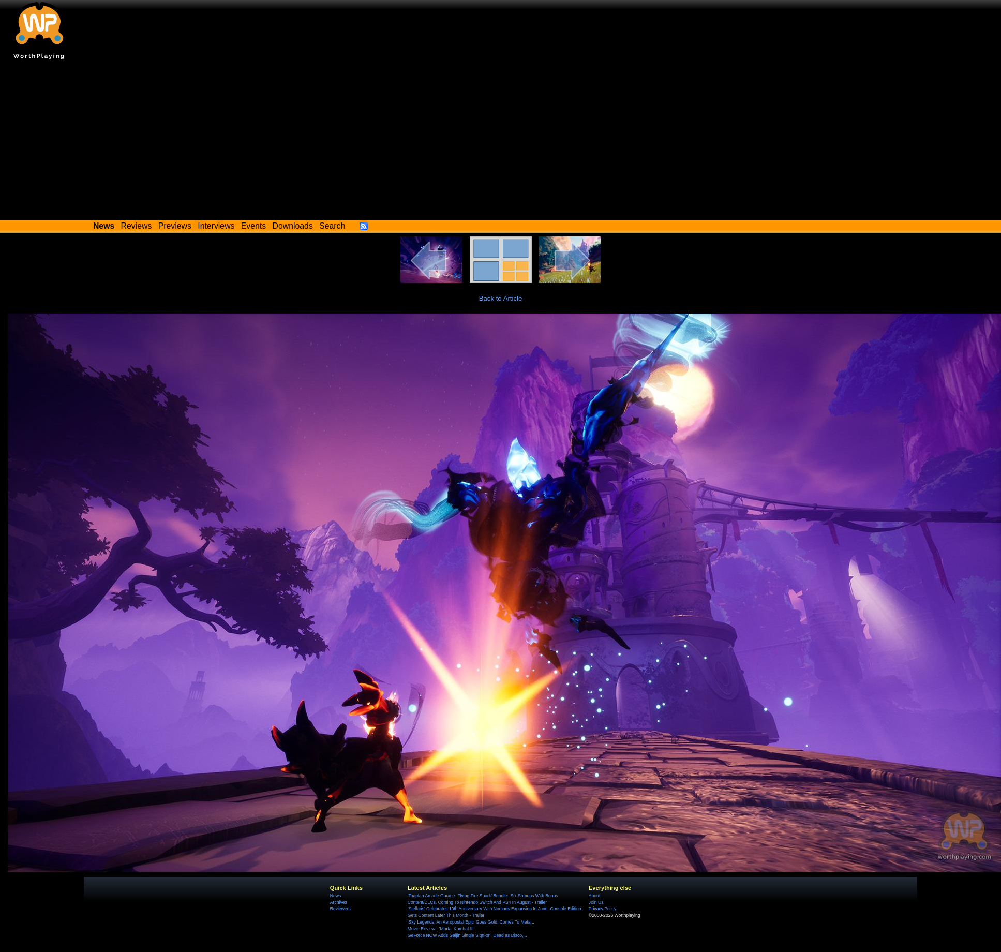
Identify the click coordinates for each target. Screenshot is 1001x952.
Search (332, 225)
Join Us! (597, 902)
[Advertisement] (500, 142)
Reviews (136, 225)
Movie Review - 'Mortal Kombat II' (440, 928)
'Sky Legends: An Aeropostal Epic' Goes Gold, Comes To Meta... (471, 922)
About (594, 895)
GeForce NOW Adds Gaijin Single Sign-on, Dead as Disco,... (467, 935)
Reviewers (340, 908)
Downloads (293, 225)
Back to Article (500, 298)
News (335, 895)
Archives (338, 902)
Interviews (216, 225)
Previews (174, 225)
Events (253, 225)
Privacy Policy (602, 908)
